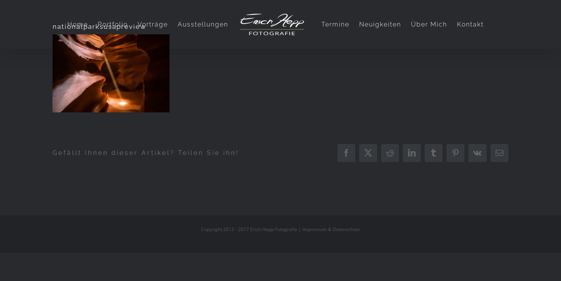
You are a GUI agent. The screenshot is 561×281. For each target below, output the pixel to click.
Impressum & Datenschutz (331, 229)
